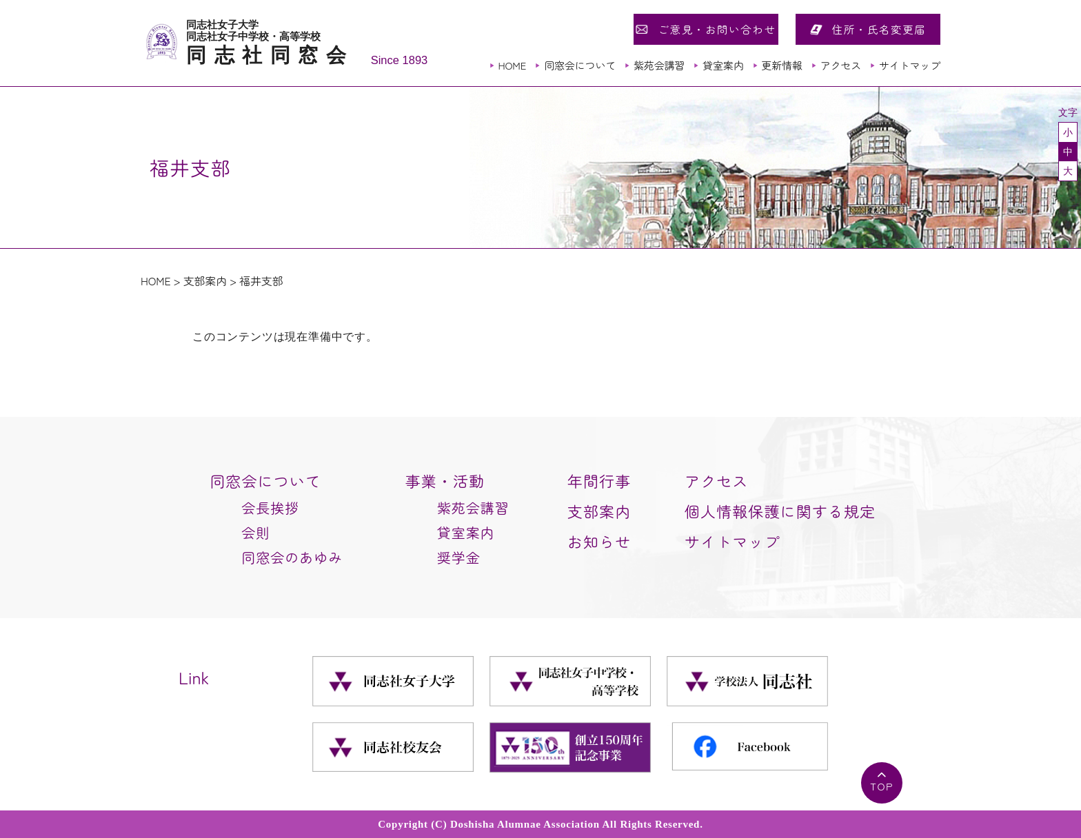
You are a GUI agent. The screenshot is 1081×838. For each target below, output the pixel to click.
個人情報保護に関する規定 (780, 511)
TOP (881, 786)
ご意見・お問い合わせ (717, 29)
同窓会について (580, 65)
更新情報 (781, 65)
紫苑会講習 (659, 65)
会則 (255, 532)
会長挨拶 (270, 508)
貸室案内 (723, 65)
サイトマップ (909, 65)
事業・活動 (445, 480)
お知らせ (599, 541)
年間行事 (599, 480)
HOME (512, 65)
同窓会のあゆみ (292, 557)
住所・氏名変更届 (879, 29)
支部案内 (205, 280)
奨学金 (459, 557)
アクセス (840, 65)
